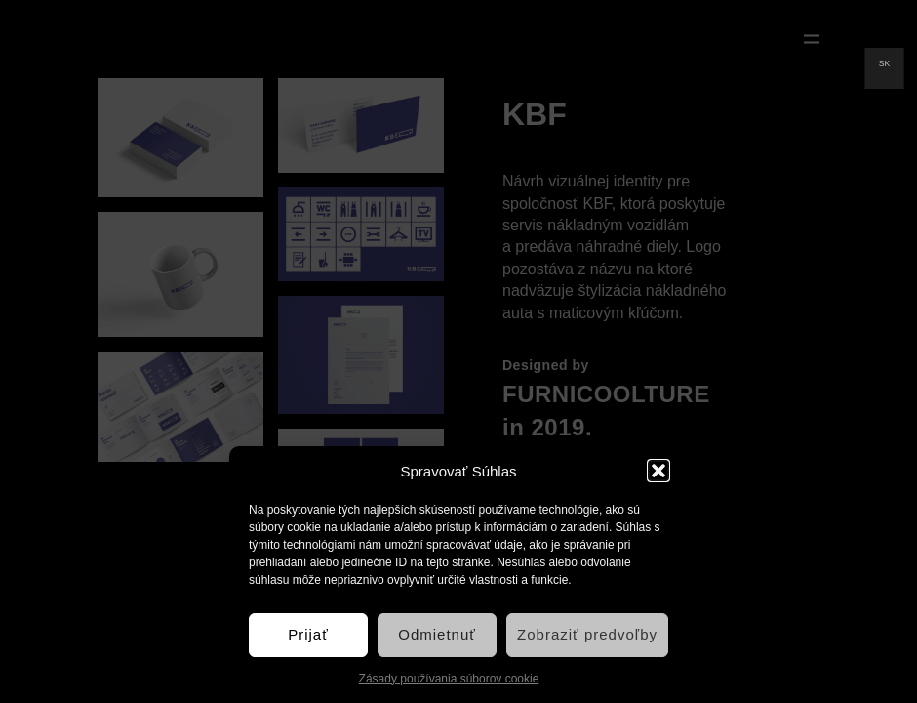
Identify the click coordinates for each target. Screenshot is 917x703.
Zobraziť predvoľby (587, 634)
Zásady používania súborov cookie (449, 678)
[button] (658, 470)
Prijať (308, 634)
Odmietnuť (437, 634)
